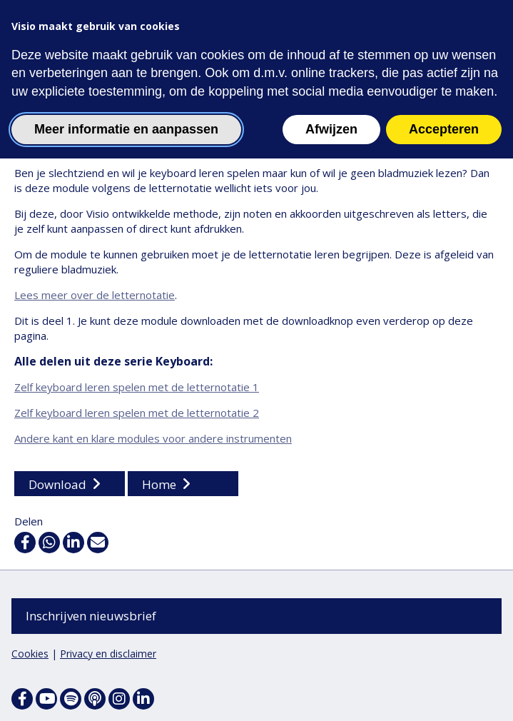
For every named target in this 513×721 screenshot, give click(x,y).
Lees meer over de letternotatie (94, 295)
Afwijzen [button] (331, 129)
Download (57, 485)
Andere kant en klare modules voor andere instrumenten (153, 439)
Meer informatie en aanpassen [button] (126, 129)
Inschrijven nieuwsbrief (91, 615)
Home (159, 485)
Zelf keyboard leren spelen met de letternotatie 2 (136, 413)
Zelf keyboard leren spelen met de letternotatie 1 (136, 387)
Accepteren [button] (444, 129)
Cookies (30, 653)
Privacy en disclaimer (108, 653)
